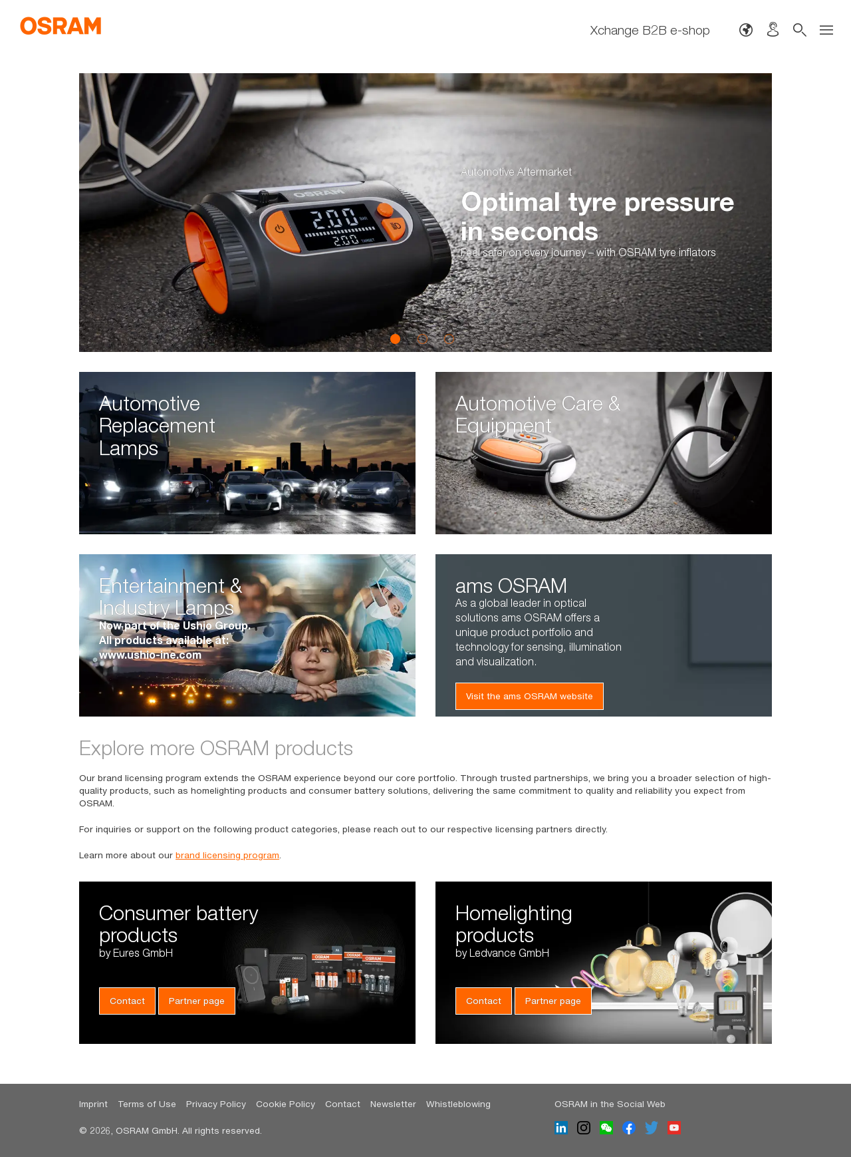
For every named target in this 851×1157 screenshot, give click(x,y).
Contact (127, 1000)
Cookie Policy (285, 1103)
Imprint (93, 1103)
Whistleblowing (458, 1103)
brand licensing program (227, 855)
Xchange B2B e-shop (650, 29)
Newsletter (393, 1103)
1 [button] (396, 338)
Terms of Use (147, 1103)
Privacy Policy (216, 1103)
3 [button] (449, 338)
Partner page (197, 1000)
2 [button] (422, 338)
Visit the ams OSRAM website (529, 696)
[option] (425, 212)
